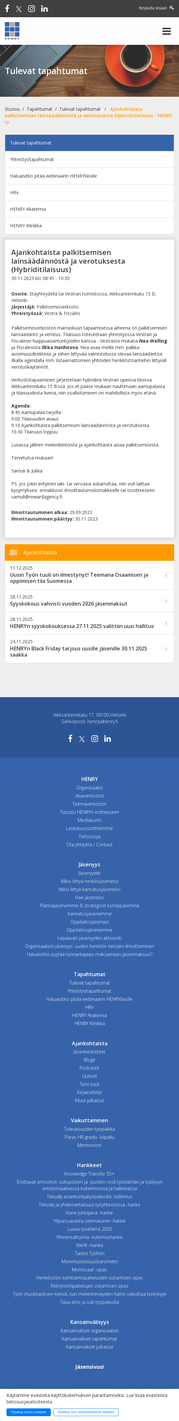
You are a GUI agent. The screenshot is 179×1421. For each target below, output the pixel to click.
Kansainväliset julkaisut (89, 1347)
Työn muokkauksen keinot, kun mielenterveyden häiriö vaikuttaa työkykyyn (89, 1294)
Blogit (89, 1060)
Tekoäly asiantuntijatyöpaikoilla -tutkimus (89, 1196)
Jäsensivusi (89, 1366)
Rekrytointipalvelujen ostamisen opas (90, 1286)
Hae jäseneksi (89, 897)
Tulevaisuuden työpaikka (89, 1129)
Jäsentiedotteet (89, 1052)
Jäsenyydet (90, 873)
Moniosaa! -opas (89, 1269)
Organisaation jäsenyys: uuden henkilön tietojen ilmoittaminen (89, 946)
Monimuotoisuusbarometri (90, 1261)
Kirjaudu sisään (156, 8)
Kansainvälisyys (89, 1322)
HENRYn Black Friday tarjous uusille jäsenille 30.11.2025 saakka (78, 652)
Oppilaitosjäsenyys (89, 922)
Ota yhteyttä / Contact (89, 844)
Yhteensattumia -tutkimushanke (89, 1237)
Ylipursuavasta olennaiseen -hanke (90, 1221)
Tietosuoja (89, 836)
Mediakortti (90, 820)
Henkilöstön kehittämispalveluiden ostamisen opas (89, 1278)
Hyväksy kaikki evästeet (29, 1412)
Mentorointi (89, 1145)
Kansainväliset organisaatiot (89, 1330)
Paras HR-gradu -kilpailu (89, 1137)
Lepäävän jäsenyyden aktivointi (90, 938)
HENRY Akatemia (28, 209)
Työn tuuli (89, 1084)
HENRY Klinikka (26, 225)
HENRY (89, 779)
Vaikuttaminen (89, 1120)
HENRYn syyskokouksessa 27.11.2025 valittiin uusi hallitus (82, 626)
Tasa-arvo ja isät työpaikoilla (89, 1302)
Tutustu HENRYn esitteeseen (89, 812)
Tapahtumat (39, 109)
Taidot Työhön (90, 1253)
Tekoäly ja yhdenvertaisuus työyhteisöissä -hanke (89, 1204)
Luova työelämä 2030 (89, 1229)
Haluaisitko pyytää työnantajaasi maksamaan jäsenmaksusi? (89, 954)
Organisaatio (89, 788)
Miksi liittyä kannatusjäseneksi (89, 889)
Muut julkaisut (89, 1100)
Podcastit (89, 1068)
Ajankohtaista (89, 1043)
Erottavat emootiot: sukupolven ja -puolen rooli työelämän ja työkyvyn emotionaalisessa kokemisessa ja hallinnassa (89, 1185)
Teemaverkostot (89, 804)
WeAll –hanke (89, 1245)
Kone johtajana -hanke (89, 1213)
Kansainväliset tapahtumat (89, 1339)
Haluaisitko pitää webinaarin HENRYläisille (53, 176)
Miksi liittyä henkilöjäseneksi (89, 881)
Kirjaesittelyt (89, 1092)
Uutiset (89, 1076)
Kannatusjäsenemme (90, 914)
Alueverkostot (89, 796)
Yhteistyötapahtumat (32, 159)
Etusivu (12, 109)
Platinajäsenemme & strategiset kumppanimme (90, 905)
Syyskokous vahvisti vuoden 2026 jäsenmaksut (69, 604)
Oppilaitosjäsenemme (89, 930)
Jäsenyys (89, 864)
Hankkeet (89, 1165)
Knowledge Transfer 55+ (89, 1174)
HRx (14, 192)
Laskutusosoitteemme (89, 828)
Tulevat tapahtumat (80, 109)
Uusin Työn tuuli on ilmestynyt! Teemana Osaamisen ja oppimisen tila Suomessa (79, 578)
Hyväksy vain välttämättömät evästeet (86, 1412)
